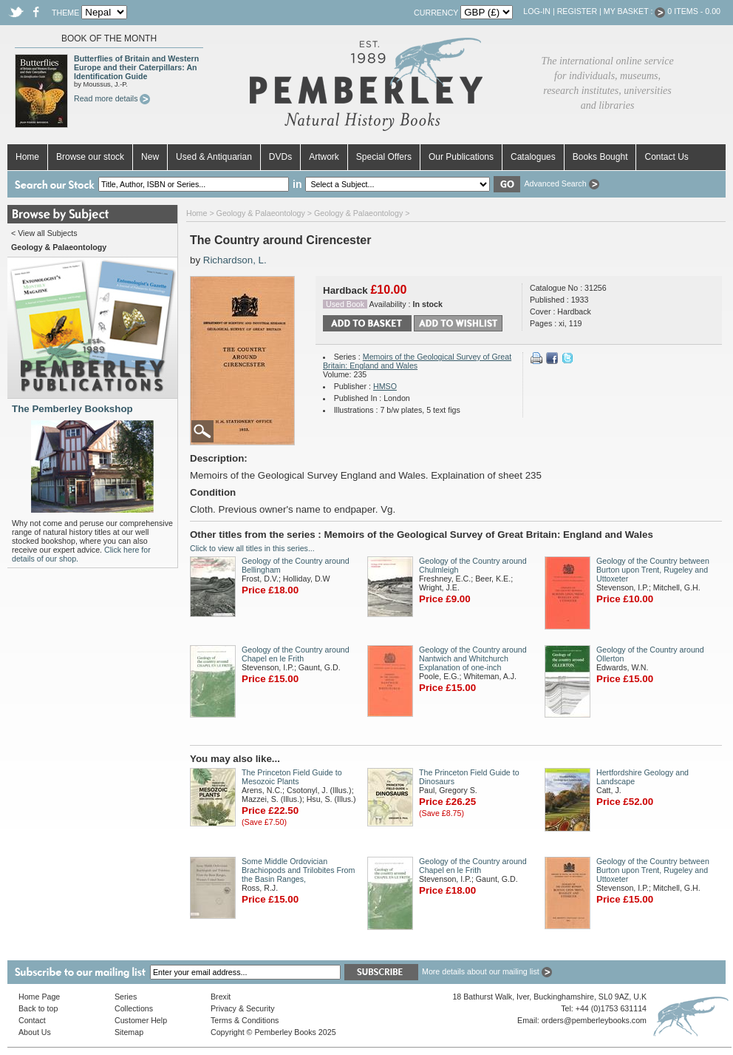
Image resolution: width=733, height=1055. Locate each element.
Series (126, 996)
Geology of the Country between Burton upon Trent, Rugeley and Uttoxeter (652, 569)
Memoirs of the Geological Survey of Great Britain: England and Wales (417, 361)
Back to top (38, 1008)
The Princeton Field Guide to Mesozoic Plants (292, 777)
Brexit (221, 996)
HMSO (385, 386)
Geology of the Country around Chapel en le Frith (296, 654)
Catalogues (533, 157)
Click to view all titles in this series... (252, 548)
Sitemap (129, 1032)
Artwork (324, 157)
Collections (134, 1008)
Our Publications (461, 157)
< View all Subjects (44, 233)
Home (27, 157)
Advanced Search (561, 183)
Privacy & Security (242, 1008)
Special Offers (384, 157)
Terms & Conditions (245, 1020)
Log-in (536, 11)
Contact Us (666, 157)
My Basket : (635, 11)
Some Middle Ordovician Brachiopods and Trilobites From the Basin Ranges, (298, 870)
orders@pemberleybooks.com (594, 1020)
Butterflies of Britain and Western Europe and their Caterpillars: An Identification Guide (136, 67)
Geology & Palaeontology (261, 213)
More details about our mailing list (487, 971)
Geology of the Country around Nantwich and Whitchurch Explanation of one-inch (473, 658)
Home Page (39, 996)
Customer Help (141, 1020)
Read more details (112, 98)
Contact (32, 1020)
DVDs (280, 157)
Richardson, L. (235, 260)
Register (577, 11)
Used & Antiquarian (214, 157)
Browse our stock (90, 157)
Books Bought (600, 157)
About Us (34, 1032)
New (150, 157)
